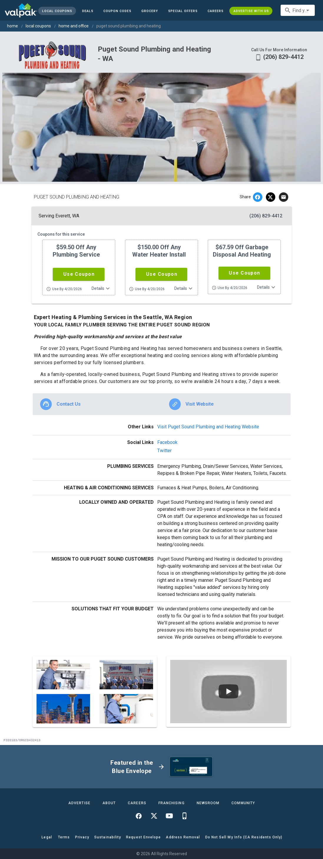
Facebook (167, 442)
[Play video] (228, 691)
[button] (182, 11)
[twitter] (270, 197)
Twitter (164, 450)
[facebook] (257, 197)
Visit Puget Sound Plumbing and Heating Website (208, 427)
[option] (97, 404)
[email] (283, 197)
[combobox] (298, 10)
